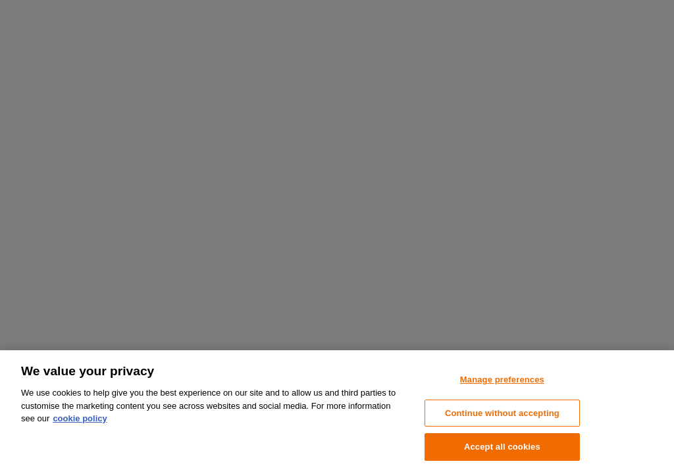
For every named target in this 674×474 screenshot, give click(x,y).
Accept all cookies (502, 447)
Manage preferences (502, 379)
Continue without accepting (502, 413)
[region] (337, 412)
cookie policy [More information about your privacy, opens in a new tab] (80, 418)
